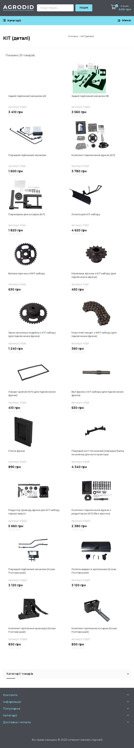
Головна (73, 36)
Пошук (84, 7)
